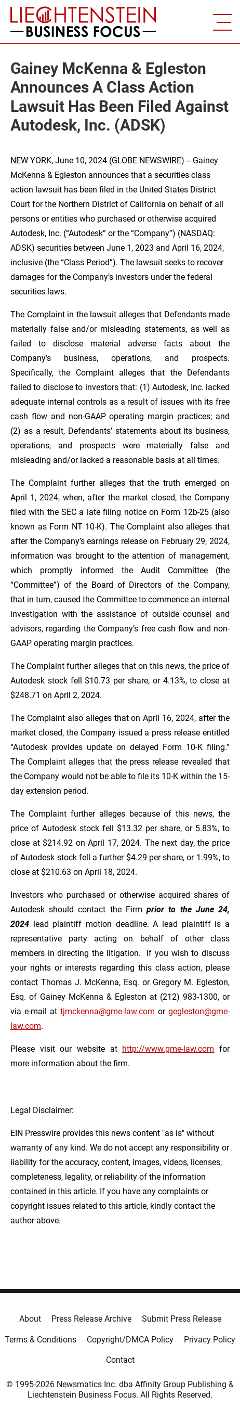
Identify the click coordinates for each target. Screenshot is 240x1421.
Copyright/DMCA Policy (130, 1340)
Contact (120, 1360)
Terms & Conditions (40, 1340)
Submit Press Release (181, 1319)
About (30, 1319)
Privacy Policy (209, 1340)
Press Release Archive (91, 1319)
